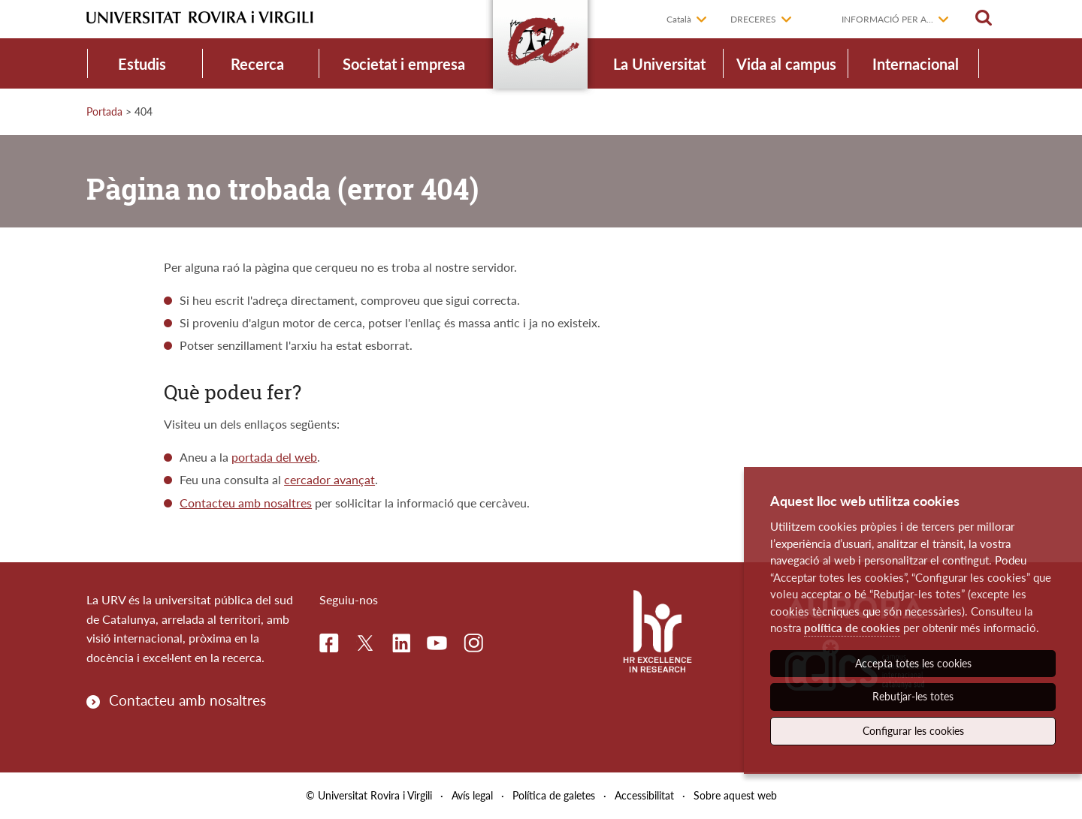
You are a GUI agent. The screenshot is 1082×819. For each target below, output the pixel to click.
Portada (104, 111)
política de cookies (852, 627)
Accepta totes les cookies (913, 663)
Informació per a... (887, 19)
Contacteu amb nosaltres (246, 502)
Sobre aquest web (735, 795)
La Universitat (659, 64)
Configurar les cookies (913, 730)
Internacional (915, 64)
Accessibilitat (644, 795)
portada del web (274, 457)
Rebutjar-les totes (913, 696)
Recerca (257, 64)
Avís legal (472, 795)
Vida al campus (786, 64)
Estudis (142, 64)
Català (678, 19)
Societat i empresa (404, 64)
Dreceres (753, 19)
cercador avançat (329, 479)
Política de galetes (553, 795)
